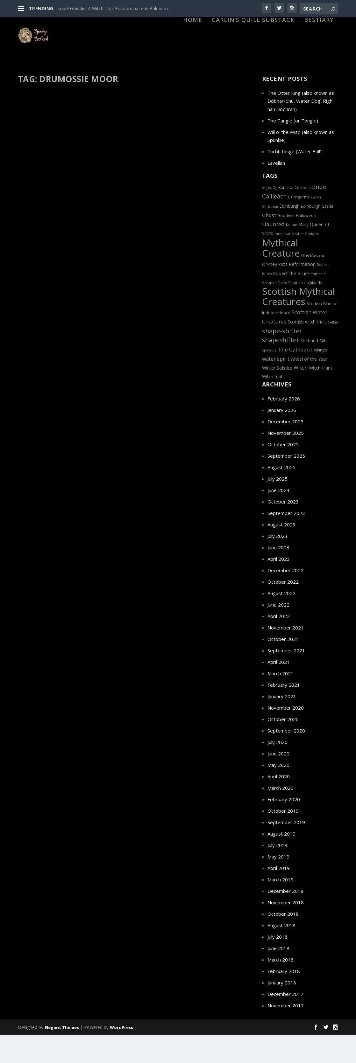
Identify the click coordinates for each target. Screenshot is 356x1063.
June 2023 (278, 575)
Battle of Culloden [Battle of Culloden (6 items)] (294, 215)
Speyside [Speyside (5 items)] (269, 378)
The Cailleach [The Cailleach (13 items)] (295, 377)
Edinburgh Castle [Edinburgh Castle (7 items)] (317, 234)
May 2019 (278, 884)
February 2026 (283, 426)
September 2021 (286, 678)
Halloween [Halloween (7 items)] (306, 243)
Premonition (35, 254)
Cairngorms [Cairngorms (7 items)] (299, 225)
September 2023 (286, 541)
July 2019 (277, 873)
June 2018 (278, 976)
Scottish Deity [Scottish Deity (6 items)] (274, 310)
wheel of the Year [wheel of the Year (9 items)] (309, 387)
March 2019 (280, 907)
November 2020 (285, 736)
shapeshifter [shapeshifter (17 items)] (280, 368)
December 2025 (285, 449)
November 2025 (285, 461)
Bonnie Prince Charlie (69, 240)
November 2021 (285, 655)
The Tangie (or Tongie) (292, 148)
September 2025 (286, 484)
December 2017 (285, 1022)
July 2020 (277, 770)
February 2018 (283, 999)
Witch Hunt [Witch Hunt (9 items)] (320, 396)
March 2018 (280, 987)
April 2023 (278, 587)
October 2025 (283, 472)
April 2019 (278, 896)
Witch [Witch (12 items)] (301, 395)
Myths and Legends (91, 247)
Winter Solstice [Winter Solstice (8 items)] (277, 396)
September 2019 (286, 850)
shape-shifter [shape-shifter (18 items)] (282, 359)
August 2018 (281, 953)
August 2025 (281, 495)
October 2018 (283, 942)
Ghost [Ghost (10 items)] (269, 243)
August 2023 (281, 552)
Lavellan (276, 191)
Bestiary (318, 55)
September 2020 (286, 758)
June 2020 (278, 781)
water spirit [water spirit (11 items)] (275, 386)
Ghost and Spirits (177, 241)
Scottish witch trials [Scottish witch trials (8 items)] (307, 350)
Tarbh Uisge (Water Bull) (294, 179)
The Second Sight (86, 254)
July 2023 (277, 564)
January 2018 (281, 1010)
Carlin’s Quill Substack (253, 55)
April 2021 (278, 690)
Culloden (98, 240)
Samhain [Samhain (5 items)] (318, 302)
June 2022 (278, 632)
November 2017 (285, 1033)
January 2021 (281, 724)
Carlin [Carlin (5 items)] (316, 225)
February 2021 (283, 713)
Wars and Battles (162, 248)
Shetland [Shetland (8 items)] (309, 368)
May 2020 (278, 793)
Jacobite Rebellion (55, 247)
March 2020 (280, 816)
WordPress (121, 1056)
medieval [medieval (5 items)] (282, 262)
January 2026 (281, 438)
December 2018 (285, 919)
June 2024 (278, 518)
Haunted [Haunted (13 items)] (273, 252)
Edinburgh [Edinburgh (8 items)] (290, 234)
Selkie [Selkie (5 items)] (333, 350)
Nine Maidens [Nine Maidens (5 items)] (312, 283)
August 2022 (281, 621)
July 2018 (277, 965)
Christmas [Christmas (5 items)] (270, 234)
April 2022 (278, 644)
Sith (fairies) (58, 254)
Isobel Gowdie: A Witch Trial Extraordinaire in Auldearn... (113, 8)
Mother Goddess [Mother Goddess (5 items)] (305, 262)
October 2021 (283, 667)
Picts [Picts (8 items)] (283, 292)
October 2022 (283, 610)
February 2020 (283, 827)
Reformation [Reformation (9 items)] (302, 292)
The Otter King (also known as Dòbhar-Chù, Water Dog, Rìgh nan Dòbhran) (300, 129)
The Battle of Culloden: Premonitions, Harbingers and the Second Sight (70, 224)
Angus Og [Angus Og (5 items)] (269, 215)
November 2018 (285, 930)
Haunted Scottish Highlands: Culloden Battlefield (191, 221)
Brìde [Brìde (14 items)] (319, 215)
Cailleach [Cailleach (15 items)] (274, 224)
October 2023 (283, 529)
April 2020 (278, 804)
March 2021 (280, 701)
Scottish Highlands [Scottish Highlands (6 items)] (305, 310)
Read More (42, 298)
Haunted (202, 241)
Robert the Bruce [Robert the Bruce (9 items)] (291, 301)
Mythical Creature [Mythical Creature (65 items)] (281, 275)
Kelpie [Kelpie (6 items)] (291, 252)
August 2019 (281, 861)
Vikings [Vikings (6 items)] (320, 377)
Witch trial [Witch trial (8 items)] (272, 404)
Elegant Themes (62, 1056)
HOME (192, 55)
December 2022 (285, 598)
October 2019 (283, 839)
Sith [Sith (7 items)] (323, 369)
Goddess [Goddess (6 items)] (286, 243)
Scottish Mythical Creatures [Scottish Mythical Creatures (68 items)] (298, 324)
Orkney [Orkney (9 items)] (269, 292)
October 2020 (283, 747)
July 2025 (277, 507)
